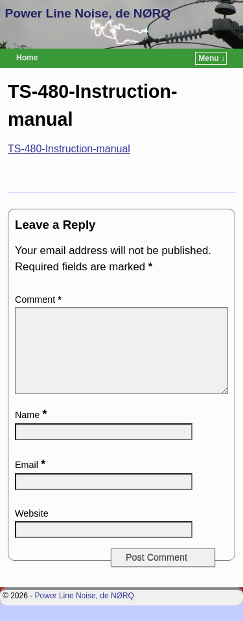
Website (32, 529)
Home (27, 57)
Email (31, 480)
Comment (39, 299)
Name (32, 430)
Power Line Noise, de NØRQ (88, 13)
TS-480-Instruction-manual (69, 148)
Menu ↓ (211, 58)
